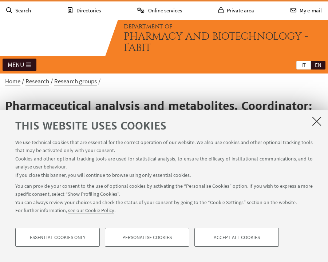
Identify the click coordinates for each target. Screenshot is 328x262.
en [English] (318, 64)
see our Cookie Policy (91, 210)
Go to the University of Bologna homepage (52, 38)
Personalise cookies (147, 237)
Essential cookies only (58, 237)
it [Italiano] (303, 64)
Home (12, 81)
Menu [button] (19, 65)
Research (37, 81)
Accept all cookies (237, 237)
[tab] (303, 65)
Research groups (75, 81)
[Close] (317, 121)
